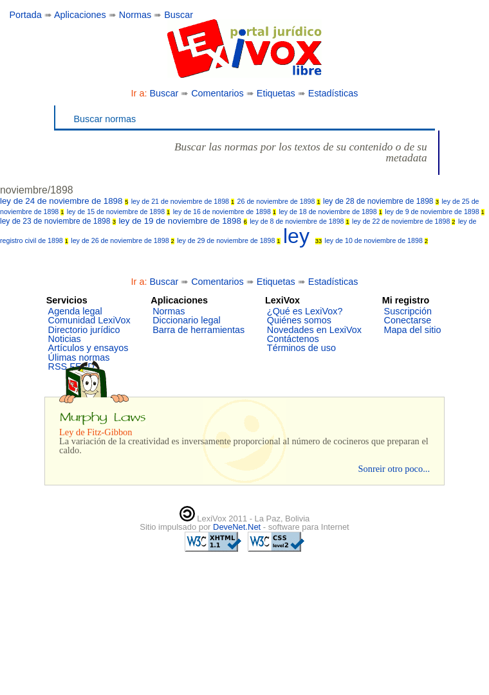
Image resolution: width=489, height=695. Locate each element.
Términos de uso (301, 348)
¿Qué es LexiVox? (305, 311)
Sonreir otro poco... (394, 469)
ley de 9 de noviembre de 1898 (434, 211)
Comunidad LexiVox (89, 320)
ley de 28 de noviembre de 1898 (381, 201)
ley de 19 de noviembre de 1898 (182, 221)
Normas (135, 15)
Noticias (64, 339)
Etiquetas (276, 93)
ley (302, 236)
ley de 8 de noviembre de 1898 (299, 221)
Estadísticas (333, 93)
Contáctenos (293, 339)
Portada (25, 15)
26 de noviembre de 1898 (278, 201)
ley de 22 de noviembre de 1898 (403, 221)
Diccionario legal (186, 320)
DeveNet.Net (238, 527)
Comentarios (217, 93)
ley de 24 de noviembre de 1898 (64, 201)
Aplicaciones (80, 15)
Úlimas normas (79, 357)
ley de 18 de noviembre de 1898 (330, 211)
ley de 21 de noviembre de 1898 (182, 201)
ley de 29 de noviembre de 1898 (228, 240)
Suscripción (408, 311)
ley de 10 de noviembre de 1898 (376, 240)
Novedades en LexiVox (314, 330)
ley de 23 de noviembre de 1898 (58, 221)
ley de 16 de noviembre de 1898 (224, 211)
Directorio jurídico (84, 330)
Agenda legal (75, 311)
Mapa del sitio (412, 330)
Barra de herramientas (198, 330)
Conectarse (408, 320)
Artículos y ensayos (88, 348)
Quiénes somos (299, 320)
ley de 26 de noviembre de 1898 (122, 240)
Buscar (178, 15)
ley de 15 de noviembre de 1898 (118, 211)
